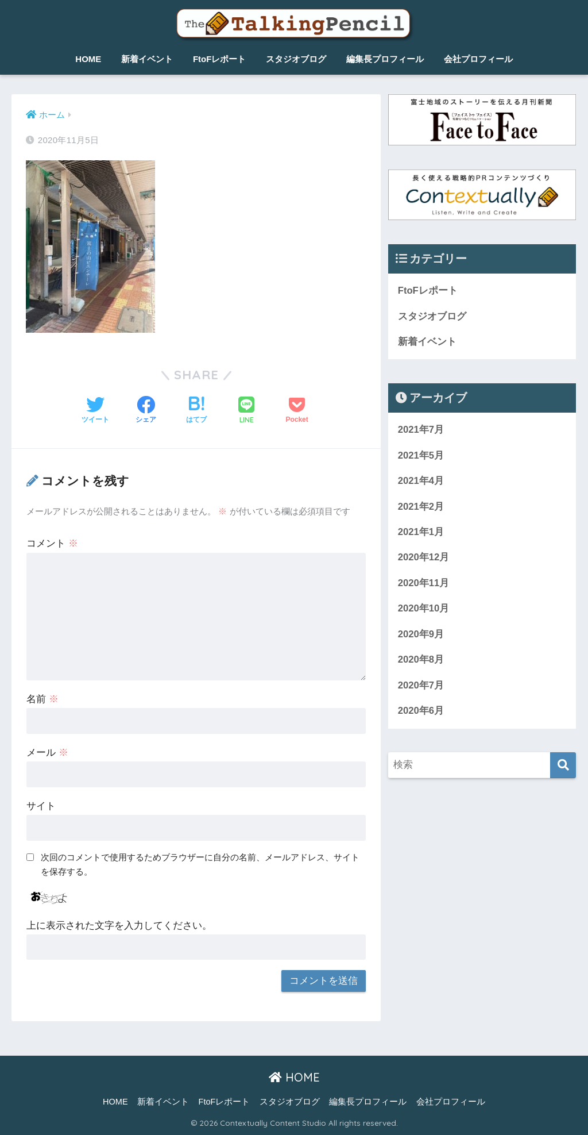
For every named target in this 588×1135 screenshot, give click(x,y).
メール (47, 752)
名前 (42, 699)
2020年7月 (421, 687)
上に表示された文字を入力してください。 (119, 925)
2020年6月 (421, 712)
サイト (41, 806)
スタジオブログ (296, 59)
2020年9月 (421, 635)
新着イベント (147, 59)
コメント (52, 543)
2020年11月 (424, 584)
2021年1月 (421, 533)
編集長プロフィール (385, 59)
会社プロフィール (478, 59)
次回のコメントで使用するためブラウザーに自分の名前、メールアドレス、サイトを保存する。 (200, 864)
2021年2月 (421, 507)
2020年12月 (424, 558)
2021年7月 (421, 430)
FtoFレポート (219, 59)
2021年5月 (421, 456)
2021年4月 (421, 481)
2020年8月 (421, 661)
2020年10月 (424, 610)
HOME (88, 59)
